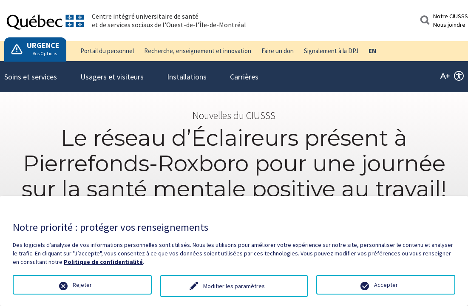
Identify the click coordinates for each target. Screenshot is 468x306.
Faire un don (277, 51)
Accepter (386, 285)
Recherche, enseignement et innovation (197, 51)
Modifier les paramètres (234, 286)
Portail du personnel (107, 51)
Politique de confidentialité (103, 262)
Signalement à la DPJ (331, 51)
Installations (187, 71)
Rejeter (82, 285)
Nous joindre (449, 24)
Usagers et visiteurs (112, 71)
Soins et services (30, 71)
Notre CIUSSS (450, 16)
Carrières (244, 71)
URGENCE (43, 45)
